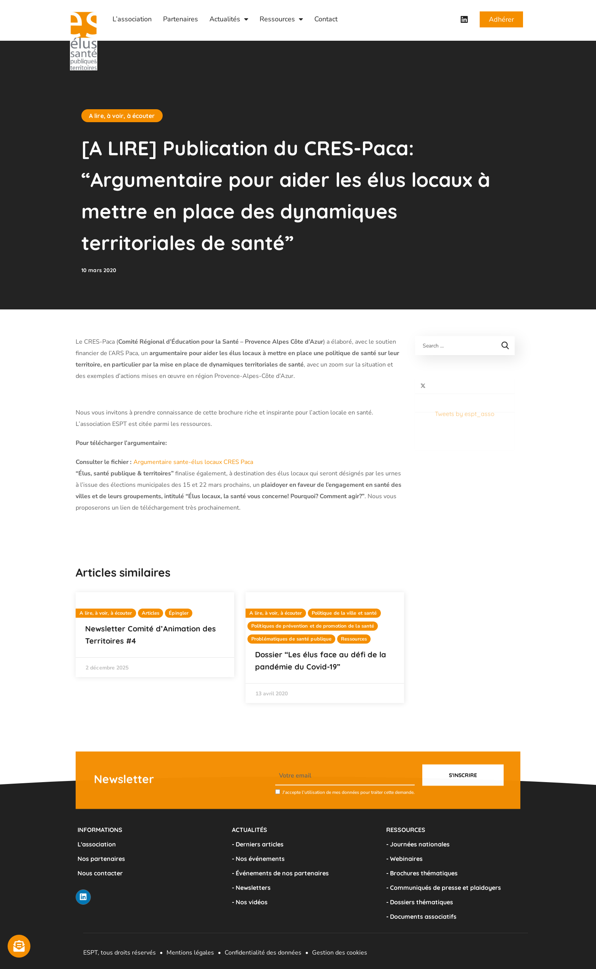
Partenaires (180, 19)
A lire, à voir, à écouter (122, 116)
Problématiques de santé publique (291, 639)
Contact (326, 19)
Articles (151, 613)
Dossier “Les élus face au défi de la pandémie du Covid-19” (320, 660)
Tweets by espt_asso (445, 383)
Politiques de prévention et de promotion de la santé (312, 626)
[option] (155, 634)
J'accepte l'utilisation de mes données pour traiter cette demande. (348, 816)
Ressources (281, 19)
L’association (132, 19)
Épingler (179, 613)
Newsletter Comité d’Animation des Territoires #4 (150, 634)
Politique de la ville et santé (344, 613)
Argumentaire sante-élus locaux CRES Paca (193, 462)
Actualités (228, 19)
